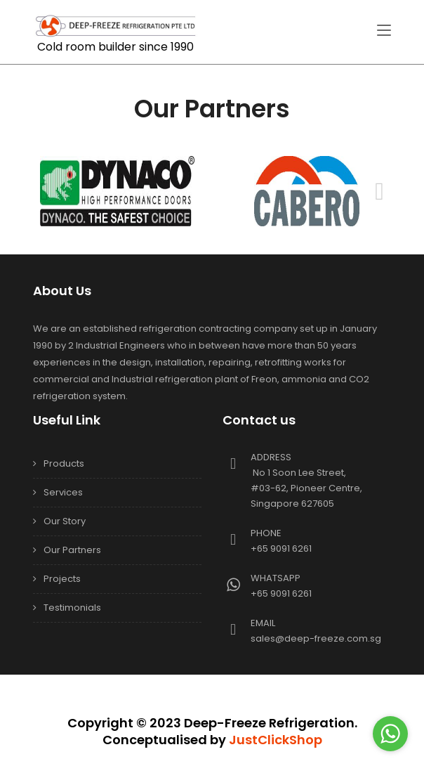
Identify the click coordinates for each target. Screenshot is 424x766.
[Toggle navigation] (384, 31)
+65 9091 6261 (281, 548)
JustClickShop (275, 739)
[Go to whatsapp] (390, 733)
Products (64, 463)
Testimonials (72, 607)
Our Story (65, 521)
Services (63, 492)
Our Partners (72, 550)
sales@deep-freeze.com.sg (316, 638)
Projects (62, 578)
